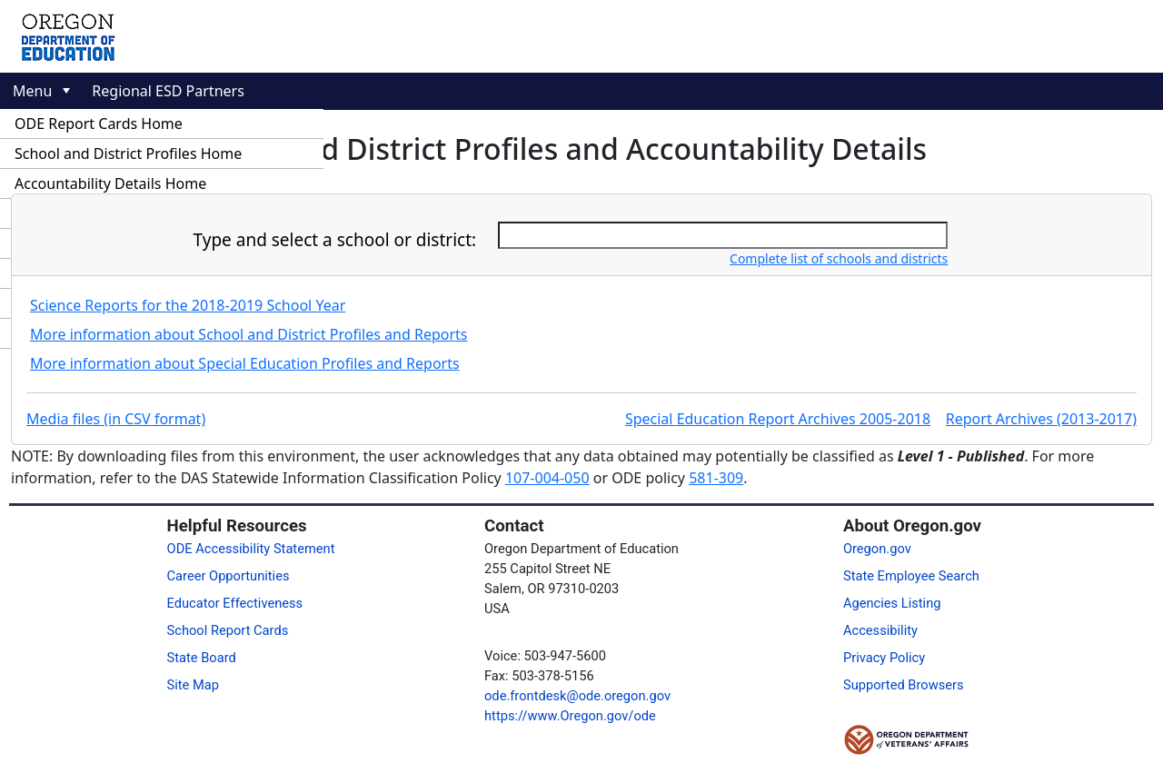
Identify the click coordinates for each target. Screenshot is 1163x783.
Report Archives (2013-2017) (1041, 419)
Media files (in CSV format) (115, 419)
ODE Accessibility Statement (251, 548)
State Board (201, 657)
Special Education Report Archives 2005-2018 (777, 419)
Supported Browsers (903, 685)
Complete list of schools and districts (839, 258)
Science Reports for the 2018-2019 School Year (187, 305)
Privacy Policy (884, 657)
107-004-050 (547, 478)
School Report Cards (228, 630)
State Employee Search (911, 576)
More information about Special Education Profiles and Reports (245, 363)
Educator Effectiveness (235, 603)
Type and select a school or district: (335, 240)
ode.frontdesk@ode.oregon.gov (577, 696)
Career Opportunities (228, 576)
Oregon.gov (877, 548)
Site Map (193, 685)
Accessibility (880, 630)
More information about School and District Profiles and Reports (249, 334)
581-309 (716, 478)
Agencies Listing (892, 603)
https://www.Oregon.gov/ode (570, 716)
